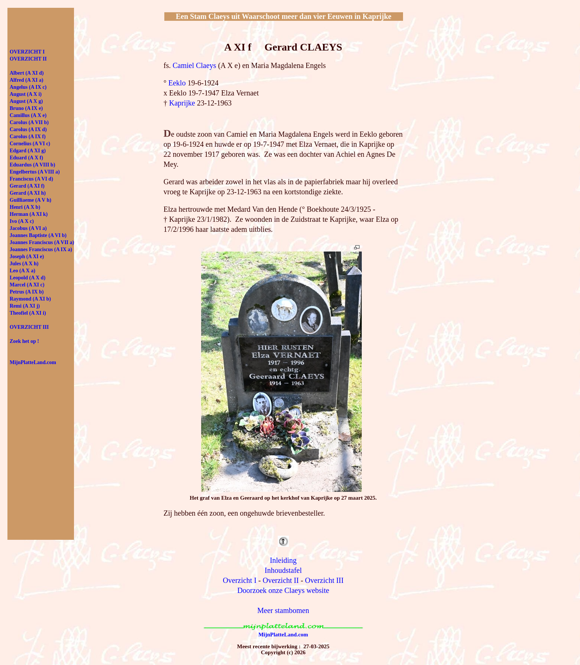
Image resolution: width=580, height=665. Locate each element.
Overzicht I (240, 580)
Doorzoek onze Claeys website (283, 590)
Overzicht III (324, 580)
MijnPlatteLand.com (283, 635)
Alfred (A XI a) (26, 80)
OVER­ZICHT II (28, 59)
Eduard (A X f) (26, 157)
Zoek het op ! (24, 341)
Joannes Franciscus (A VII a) (42, 242)
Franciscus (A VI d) (31, 179)
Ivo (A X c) (22, 221)
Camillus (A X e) (28, 115)
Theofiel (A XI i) (28, 313)
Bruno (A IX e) (26, 108)
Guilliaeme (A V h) (30, 200)
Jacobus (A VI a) (28, 228)
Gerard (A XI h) (28, 193)
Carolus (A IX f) (28, 136)
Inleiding (283, 560)
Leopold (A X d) (27, 277)
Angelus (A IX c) (28, 87)
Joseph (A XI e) (27, 256)
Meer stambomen (283, 610)
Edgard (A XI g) (28, 150)
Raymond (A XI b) (30, 299)
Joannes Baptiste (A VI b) (38, 235)
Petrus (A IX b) (27, 292)
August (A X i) (26, 94)
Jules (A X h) (24, 263)
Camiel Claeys (194, 65)
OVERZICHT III (29, 327)
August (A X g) (26, 101)
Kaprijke (182, 103)
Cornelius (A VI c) (30, 143)
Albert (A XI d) (27, 73)
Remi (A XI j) (25, 306)
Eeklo (177, 83)
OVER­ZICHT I (27, 52)
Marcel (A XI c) (27, 285)
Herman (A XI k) (29, 214)
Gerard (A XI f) (27, 186)
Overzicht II (281, 580)
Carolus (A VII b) (29, 122)
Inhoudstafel (283, 570)
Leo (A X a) (22, 270)
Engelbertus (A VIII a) (35, 172)
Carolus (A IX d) (28, 129)
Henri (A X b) (25, 207)
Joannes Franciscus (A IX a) (41, 249)
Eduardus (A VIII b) (32, 165)
